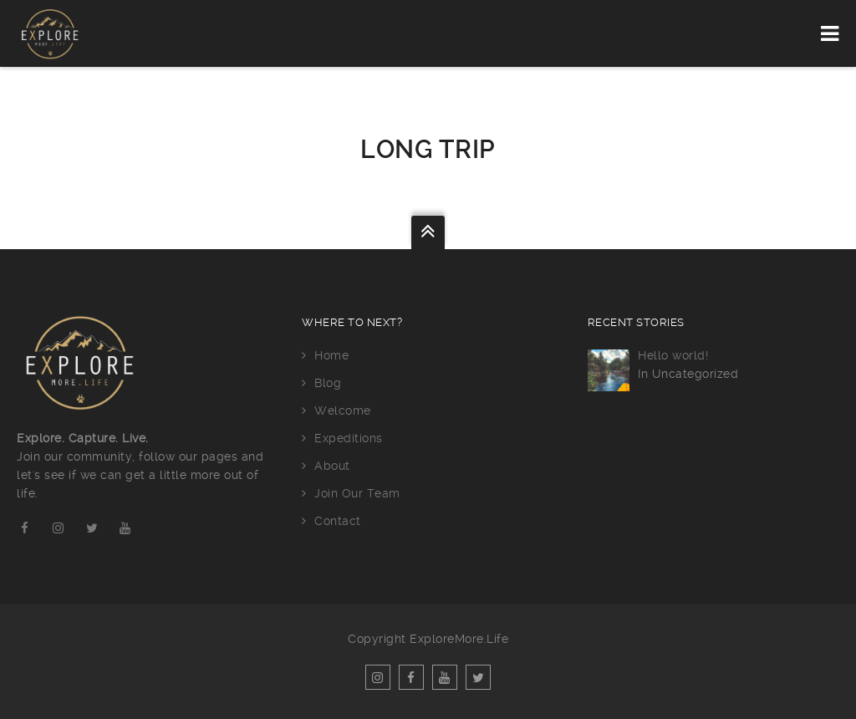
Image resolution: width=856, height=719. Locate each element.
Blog (327, 383)
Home (331, 355)
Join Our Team (357, 493)
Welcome (342, 410)
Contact (337, 521)
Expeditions (348, 438)
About (332, 465)
